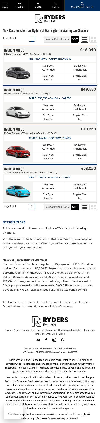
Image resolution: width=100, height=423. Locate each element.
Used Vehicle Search (82, 5)
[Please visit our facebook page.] (45, 341)
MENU (5, 5)
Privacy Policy (12, 330)
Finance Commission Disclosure (39, 330)
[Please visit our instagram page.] (54, 341)
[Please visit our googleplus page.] (62, 341)
